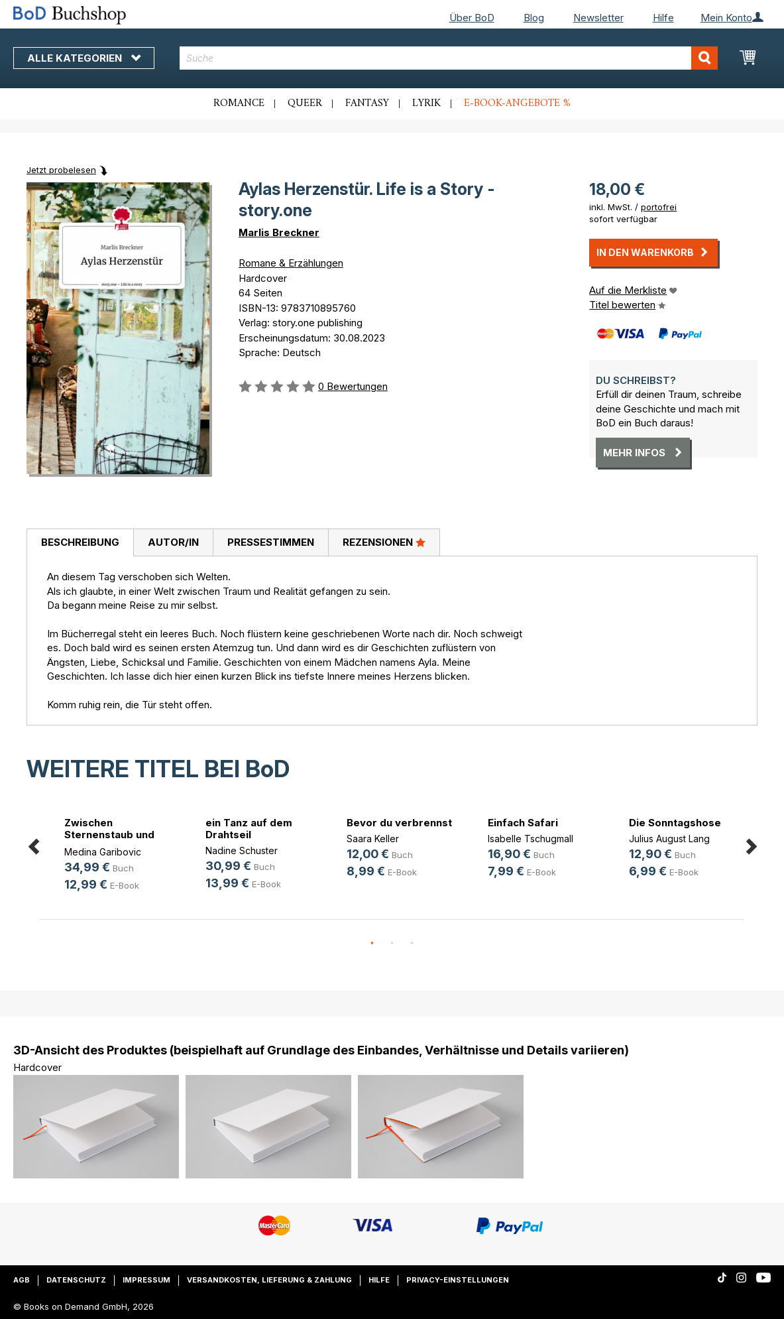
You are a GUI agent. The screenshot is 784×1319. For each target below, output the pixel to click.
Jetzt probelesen (61, 169)
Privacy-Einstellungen (457, 1280)
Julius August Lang (669, 838)
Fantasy (367, 103)
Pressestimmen (270, 542)
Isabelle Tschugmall (530, 838)
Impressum (146, 1280)
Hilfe (663, 17)
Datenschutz (76, 1280)
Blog (534, 17)
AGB (21, 1280)
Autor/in (173, 542)
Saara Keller (373, 838)
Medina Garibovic (102, 851)
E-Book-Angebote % (517, 103)
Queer (305, 103)
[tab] (80, 543)
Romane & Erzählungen (291, 263)
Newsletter (598, 17)
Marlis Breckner (279, 232)
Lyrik (426, 103)
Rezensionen (384, 541)
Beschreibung (80, 542)
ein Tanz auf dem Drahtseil (248, 828)
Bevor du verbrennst (399, 822)
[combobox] (449, 58)
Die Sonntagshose (675, 822)
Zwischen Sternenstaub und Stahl (109, 834)
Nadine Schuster (241, 850)
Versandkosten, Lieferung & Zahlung (269, 1280)
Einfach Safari (523, 822)
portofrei (659, 207)
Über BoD (471, 17)
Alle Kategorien (83, 58)
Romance (238, 103)
